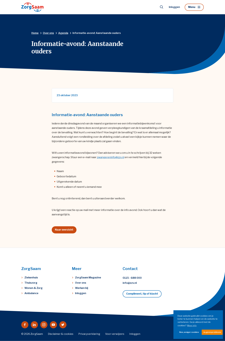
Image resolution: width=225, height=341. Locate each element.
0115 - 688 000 (132, 277)
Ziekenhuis (31, 277)
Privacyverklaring (89, 333)
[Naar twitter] (62, 324)
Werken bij (81, 288)
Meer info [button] (192, 325)
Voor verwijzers (114, 333)
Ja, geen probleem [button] (212, 332)
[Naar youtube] (53, 324)
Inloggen (174, 7)
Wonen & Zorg (33, 288)
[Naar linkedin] (34, 324)
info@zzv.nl (130, 282)
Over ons (80, 282)
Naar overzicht (64, 229)
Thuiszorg (30, 282)
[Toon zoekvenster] (161, 7)
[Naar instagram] (43, 324)
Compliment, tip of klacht (142, 293)
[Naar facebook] (24, 324)
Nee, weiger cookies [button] (189, 332)
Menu (191, 7)
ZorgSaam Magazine (88, 277)
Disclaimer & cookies (60, 333)
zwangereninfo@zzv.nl (110, 157)
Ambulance (31, 293)
